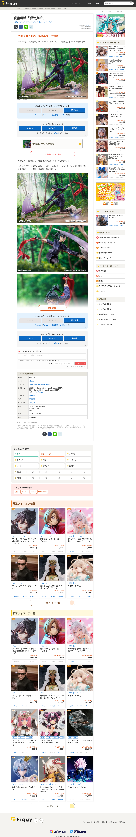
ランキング (46, 454)
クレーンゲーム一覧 (106, 324)
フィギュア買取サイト (106, 309)
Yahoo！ (46, 115)
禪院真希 (41, 8)
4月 (46, 472)
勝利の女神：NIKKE (106, 253)
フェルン (102, 291)
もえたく (56, 133)
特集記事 (101, 299)
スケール (26, 536)
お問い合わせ (113, 822)
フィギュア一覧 (52, 806)
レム (100, 276)
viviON (62, 115)
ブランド (45, 466)
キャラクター (72, 460)
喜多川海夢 (103, 271)
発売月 (18, 478)
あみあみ (52, 128)
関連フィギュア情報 (24, 503)
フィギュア (75, 3)
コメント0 (88, 25)
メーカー (19, 466)
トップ (13, 8)
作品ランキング (104, 232)
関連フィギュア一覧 (52, 603)
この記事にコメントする (52, 154)
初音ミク (102, 281)
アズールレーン (104, 248)
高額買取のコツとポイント (108, 314)
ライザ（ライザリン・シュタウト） (111, 286)
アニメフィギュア (32, 22)
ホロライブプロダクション (108, 243)
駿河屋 (74, 128)
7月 (84, 472)
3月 (33, 472)
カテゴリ (71, 454)
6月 (72, 472)
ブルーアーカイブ (105, 258)
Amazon (38, 115)
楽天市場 (55, 115)
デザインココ (38, 392)
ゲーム (20, 536)
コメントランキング (106, 211)
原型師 (70, 466)
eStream (32, 381)
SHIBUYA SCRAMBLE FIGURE (39, 384)
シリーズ (19, 460)
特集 (97, 3)
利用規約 (122, 822)
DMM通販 (74, 110)
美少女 (14, 536)
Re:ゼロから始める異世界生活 (109, 238)
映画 (14, 583)
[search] (131, 3)
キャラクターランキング (107, 266)
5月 (59, 472)
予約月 (18, 472)
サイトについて (87, 822)
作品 (43, 460)
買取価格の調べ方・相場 (107, 319)
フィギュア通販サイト (106, 304)
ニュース (88, 3)
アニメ (76, 536)
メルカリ (30, 128)
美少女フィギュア (19, 22)
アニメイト (25, 492)
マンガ (76, 583)
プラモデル (29, 737)
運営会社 (104, 822)
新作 (17, 454)
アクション (21, 737)
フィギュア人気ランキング (108, 42)
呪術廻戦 (27, 8)
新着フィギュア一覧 (24, 613)
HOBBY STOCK (42, 492)
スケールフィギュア (46, 22)
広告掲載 (96, 822)
